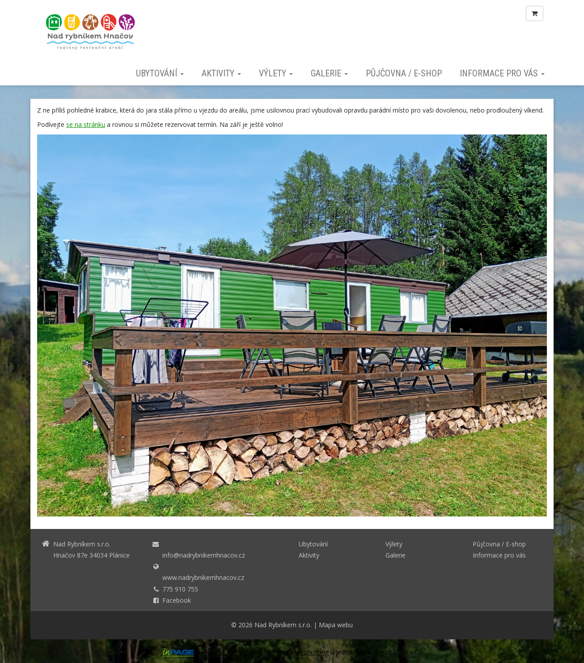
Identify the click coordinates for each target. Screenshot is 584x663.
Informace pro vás (502, 73)
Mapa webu (336, 625)
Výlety (276, 73)
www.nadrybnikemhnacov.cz (203, 577)
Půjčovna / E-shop (404, 73)
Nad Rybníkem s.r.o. (283, 625)
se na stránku (85, 124)
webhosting (312, 652)
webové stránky (225, 652)
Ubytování (160, 73)
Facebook (176, 600)
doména (276, 652)
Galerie (329, 73)
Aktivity (221, 73)
